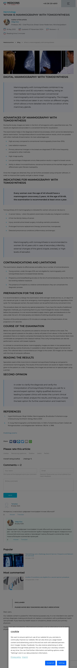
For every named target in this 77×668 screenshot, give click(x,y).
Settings (62, 663)
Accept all (50, 663)
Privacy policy (16, 657)
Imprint (25, 657)
